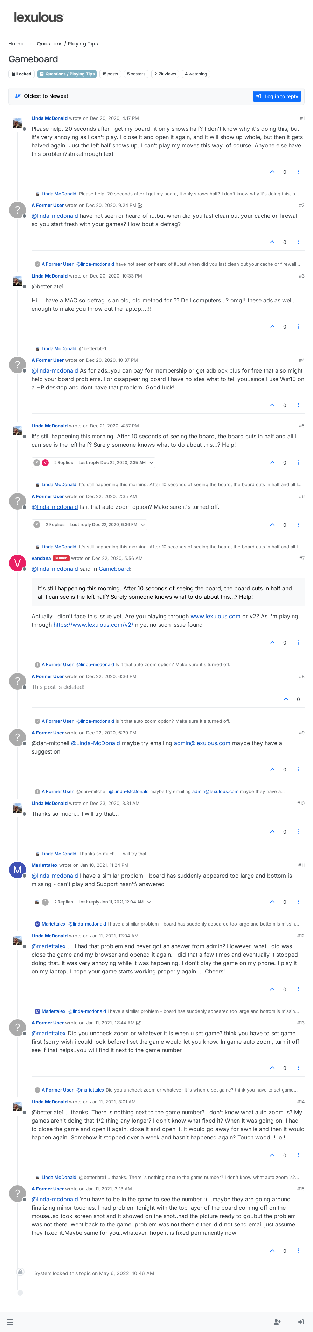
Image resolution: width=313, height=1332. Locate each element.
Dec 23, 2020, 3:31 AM (115, 803)
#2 (302, 205)
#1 (302, 118)
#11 (301, 865)
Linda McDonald (50, 118)
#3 (302, 276)
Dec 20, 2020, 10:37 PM (112, 360)
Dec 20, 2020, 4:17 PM (114, 118)
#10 (301, 803)
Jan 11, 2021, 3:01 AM (113, 1101)
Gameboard (114, 568)
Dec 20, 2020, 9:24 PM (111, 205)
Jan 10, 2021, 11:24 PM (104, 865)
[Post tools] (298, 171)
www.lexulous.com (215, 616)
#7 (302, 558)
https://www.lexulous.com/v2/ (93, 624)
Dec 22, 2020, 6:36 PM (111, 676)
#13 (301, 1022)
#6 (302, 496)
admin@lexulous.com (202, 743)
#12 (301, 935)
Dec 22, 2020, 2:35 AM (111, 496)
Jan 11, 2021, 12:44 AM (110, 1022)
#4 (302, 360)
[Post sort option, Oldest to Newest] (41, 96)
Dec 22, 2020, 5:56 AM (117, 558)
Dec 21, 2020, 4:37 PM (114, 426)
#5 (302, 426)
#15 (301, 1188)
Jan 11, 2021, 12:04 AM (114, 935)
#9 (302, 732)
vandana (41, 558)
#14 (301, 1101)
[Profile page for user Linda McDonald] (17, 123)
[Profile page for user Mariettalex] (17, 870)
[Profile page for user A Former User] (17, 210)
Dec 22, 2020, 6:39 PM (111, 732)
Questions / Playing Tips (67, 74)
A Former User (48, 205)
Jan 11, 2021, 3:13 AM (109, 1188)
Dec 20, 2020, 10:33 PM (116, 276)
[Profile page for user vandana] (17, 563)
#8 (302, 676)
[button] (10, 1322)
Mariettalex (45, 865)
